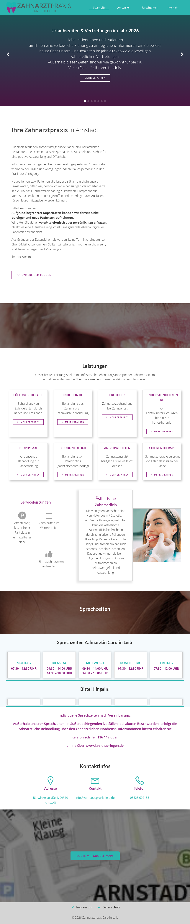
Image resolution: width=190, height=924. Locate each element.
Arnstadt (50, 802)
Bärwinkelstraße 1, (46, 798)
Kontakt (173, 7)
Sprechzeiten (149, 7)
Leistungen (123, 7)
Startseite (99, 7)
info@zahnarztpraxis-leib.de (95, 798)
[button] (85, 101)
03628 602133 (139, 798)
